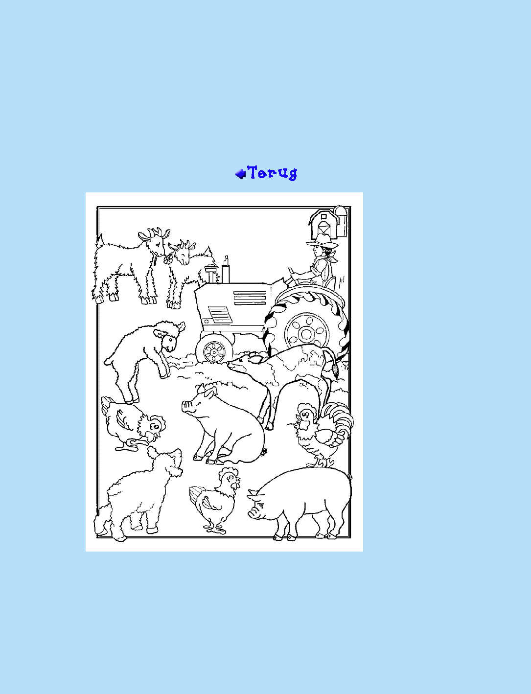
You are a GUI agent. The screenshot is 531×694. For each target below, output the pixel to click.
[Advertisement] (265, 86)
